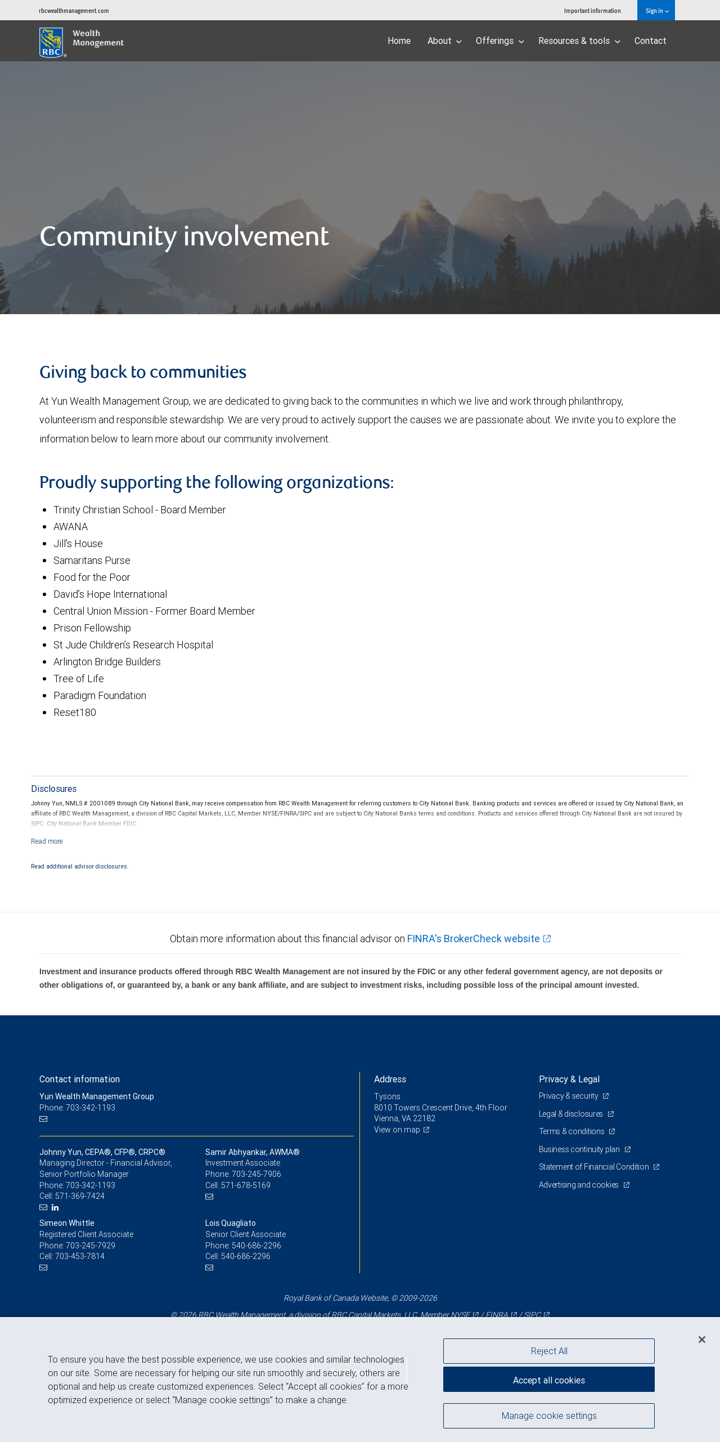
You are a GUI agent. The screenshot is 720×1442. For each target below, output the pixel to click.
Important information (592, 10)
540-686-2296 (256, 1246)
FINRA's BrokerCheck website (473, 938)
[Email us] (44, 1118)
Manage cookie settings (549, 1415)
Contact (650, 40)
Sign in (657, 10)
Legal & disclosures (572, 1114)
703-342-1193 (90, 1185)
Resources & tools (579, 40)
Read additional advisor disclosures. (80, 866)
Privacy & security (569, 1096)
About (445, 40)
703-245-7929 (90, 1246)
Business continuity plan (580, 1149)
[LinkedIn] (56, 1207)
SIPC (532, 1315)
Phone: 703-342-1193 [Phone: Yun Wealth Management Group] (77, 1108)
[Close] (702, 1339)
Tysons (387, 1096)
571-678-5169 (246, 1185)
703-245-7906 (256, 1174)
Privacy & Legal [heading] (569, 1079)
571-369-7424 (80, 1196)
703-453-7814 (80, 1256)
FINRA (496, 1315)
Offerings (500, 40)
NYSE (460, 1315)
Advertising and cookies (579, 1185)
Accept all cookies (549, 1380)
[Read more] (47, 841)
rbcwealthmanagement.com (74, 10)
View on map (397, 1130)
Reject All (549, 1350)
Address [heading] (390, 1079)
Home (399, 40)
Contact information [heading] (79, 1079)
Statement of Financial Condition (595, 1167)
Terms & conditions (572, 1131)
